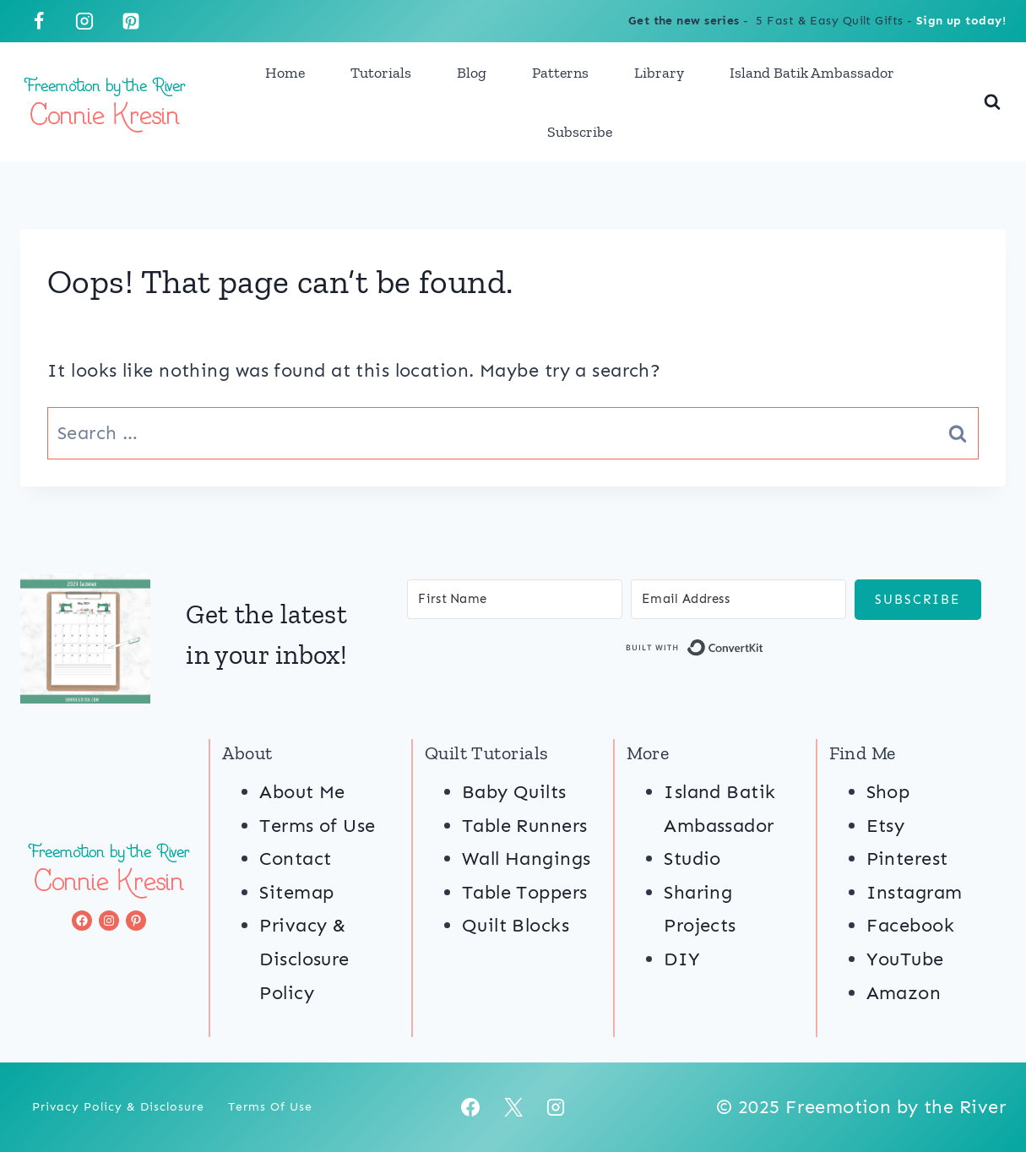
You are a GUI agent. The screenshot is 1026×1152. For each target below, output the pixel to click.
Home (285, 72)
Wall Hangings (526, 858)
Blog (471, 72)
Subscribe (579, 131)
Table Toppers (525, 892)
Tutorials (380, 72)
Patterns (560, 72)
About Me (302, 791)
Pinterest (907, 858)
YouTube (905, 959)
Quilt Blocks (515, 925)
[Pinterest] (130, 21)
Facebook (910, 925)
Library (659, 72)
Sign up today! (961, 21)
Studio (692, 858)
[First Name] (514, 599)
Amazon (904, 992)
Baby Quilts (514, 791)
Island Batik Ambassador (812, 72)
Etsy (885, 825)
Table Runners (525, 825)
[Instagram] (84, 21)
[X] (513, 1107)
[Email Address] (738, 599)
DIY (682, 959)
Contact (295, 858)
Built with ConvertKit (763, 650)
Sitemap (296, 892)
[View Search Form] (992, 102)
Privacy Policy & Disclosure (118, 1107)
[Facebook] (38, 21)
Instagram (914, 892)
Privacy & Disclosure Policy (304, 958)
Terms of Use (317, 825)
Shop (888, 791)
